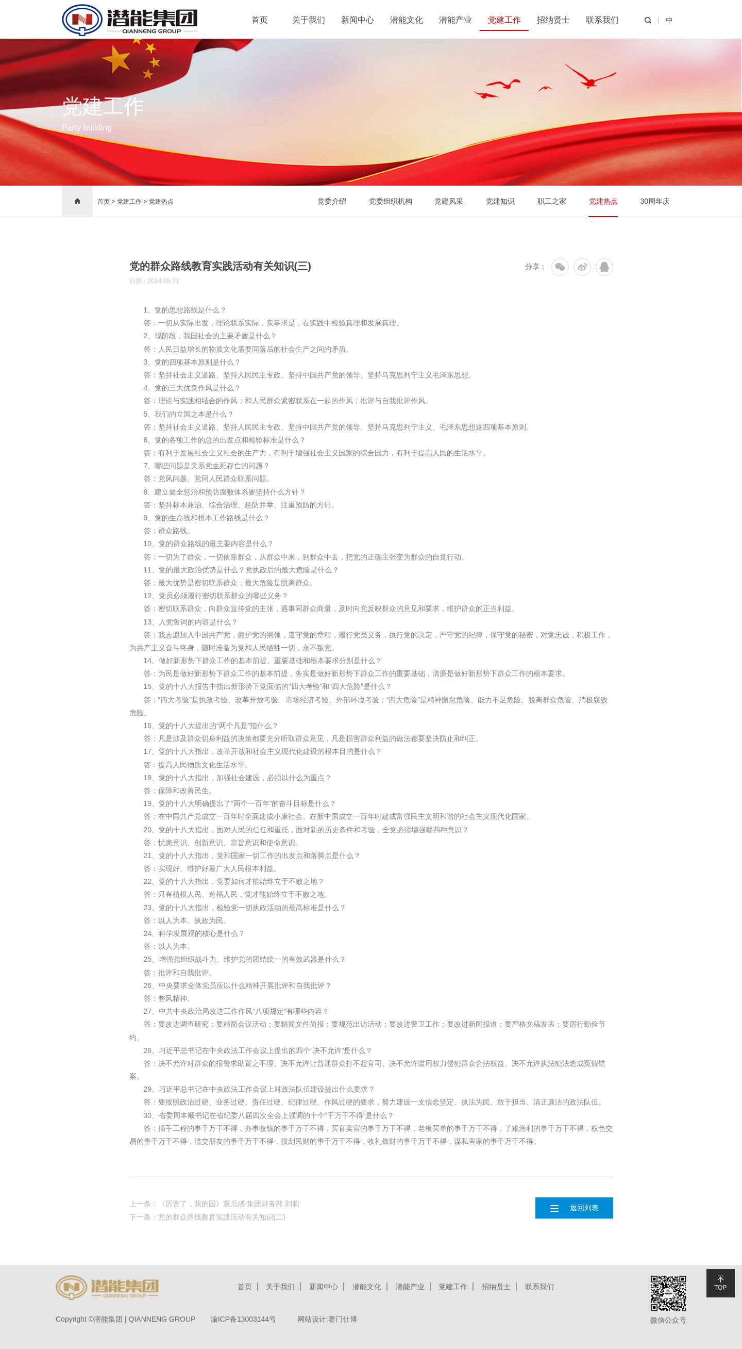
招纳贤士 (553, 19)
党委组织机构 (390, 201)
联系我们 (602, 19)
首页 (259, 19)
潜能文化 (406, 19)
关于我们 (308, 19)
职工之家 (551, 201)
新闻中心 (357, 19)
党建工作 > (133, 201)
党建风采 (448, 201)
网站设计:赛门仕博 (328, 1319)
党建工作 (504, 19)
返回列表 (574, 1208)
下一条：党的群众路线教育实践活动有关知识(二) (207, 1217)
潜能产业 (455, 19)
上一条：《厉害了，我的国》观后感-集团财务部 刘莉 (214, 1203)
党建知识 (500, 201)
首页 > (106, 201)
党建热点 (161, 201)
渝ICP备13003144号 (244, 1319)
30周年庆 (655, 201)
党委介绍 (331, 201)
